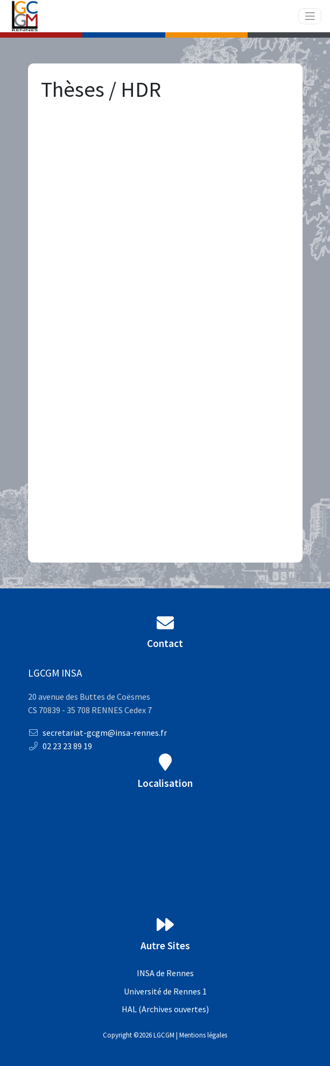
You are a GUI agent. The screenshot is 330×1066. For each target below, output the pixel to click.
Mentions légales (203, 1035)
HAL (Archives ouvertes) (165, 1009)
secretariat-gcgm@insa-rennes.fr (97, 732)
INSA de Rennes (165, 973)
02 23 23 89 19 (60, 746)
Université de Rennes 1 (165, 991)
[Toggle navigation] (310, 16)
